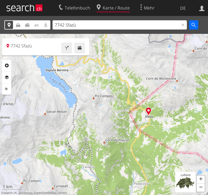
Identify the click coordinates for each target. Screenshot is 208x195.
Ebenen (6, 77)
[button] (201, 180)
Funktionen (6, 89)
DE (183, 8)
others (62, 193)
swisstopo (25, 193)
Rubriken (6, 65)
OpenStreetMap (45, 193)
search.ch (10, 193)
